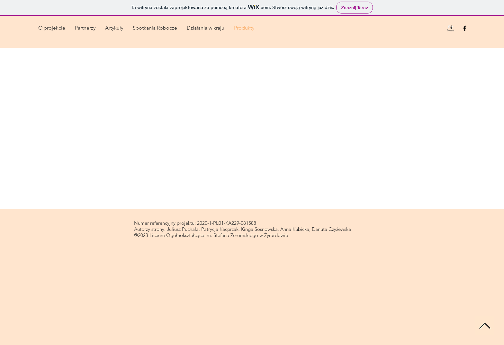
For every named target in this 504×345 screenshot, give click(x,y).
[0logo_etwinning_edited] (450, 28)
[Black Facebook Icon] (464, 28)
